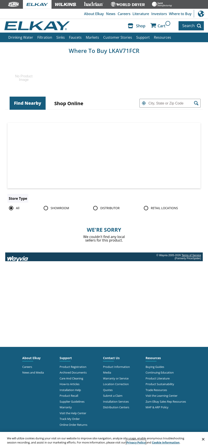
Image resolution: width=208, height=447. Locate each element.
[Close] (203, 439)
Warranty (66, 407)
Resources (162, 37)
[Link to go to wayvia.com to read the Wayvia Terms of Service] (18, 256)
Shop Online (68, 103)
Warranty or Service (116, 378)
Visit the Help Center (73, 413)
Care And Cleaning (71, 378)
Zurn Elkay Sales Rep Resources (166, 402)
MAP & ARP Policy (157, 407)
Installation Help (70, 390)
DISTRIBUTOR (106, 208)
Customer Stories (117, 37)
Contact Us (111, 358)
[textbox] (170, 103)
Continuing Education (160, 372)
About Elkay (94, 13)
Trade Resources (156, 390)
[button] (144, 103)
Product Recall (69, 396)
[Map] (104, 155)
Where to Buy (180, 13)
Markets (92, 37)
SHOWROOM (55, 208)
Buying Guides (155, 367)
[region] (104, 439)
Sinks (60, 37)
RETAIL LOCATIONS (160, 208)
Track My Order (70, 419)
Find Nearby (27, 103)
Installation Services (116, 402)
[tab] (28, 103)
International (201, 14)
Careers (124, 13)
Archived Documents (73, 372)
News (110, 13)
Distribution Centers (116, 407)
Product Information (116, 367)
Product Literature (158, 378)
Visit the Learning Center (161, 396)
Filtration (44, 37)
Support (143, 37)
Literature (140, 13)
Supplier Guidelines (72, 402)
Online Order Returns (73, 425)
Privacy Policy (136, 442)
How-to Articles (69, 384)
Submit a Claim (112, 396)
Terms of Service (191, 255)
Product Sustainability (160, 384)
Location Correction (116, 384)
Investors (159, 13)
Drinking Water (20, 37)
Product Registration (73, 367)
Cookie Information (166, 442)
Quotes (108, 390)
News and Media (33, 372)
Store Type (18, 198)
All (13, 208)
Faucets (75, 37)
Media (107, 372)
